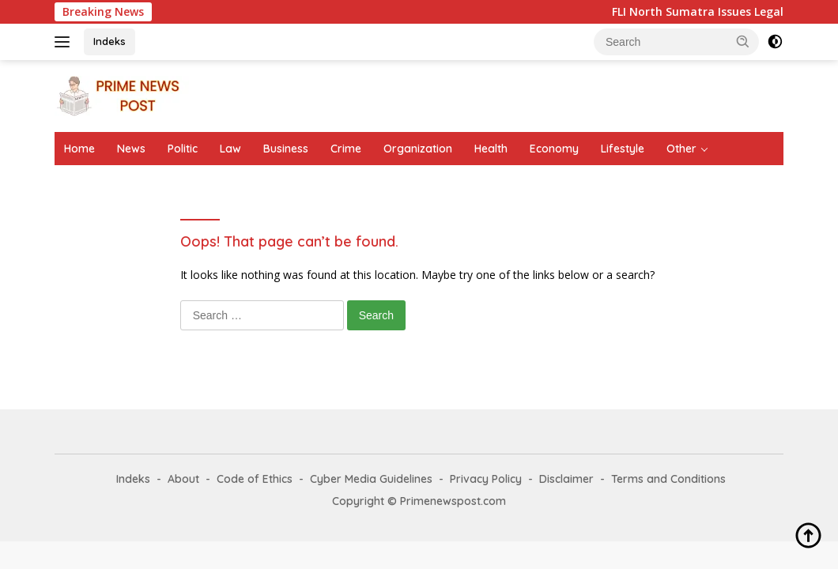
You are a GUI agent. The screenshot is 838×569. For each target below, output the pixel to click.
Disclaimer (566, 479)
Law (230, 148)
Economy (554, 148)
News (131, 148)
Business (285, 148)
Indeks (109, 41)
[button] (743, 41)
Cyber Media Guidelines (371, 479)
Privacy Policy (486, 479)
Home (79, 148)
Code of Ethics (255, 479)
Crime (345, 148)
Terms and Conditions (668, 479)
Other (681, 148)
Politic (183, 148)
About (183, 479)
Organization (417, 148)
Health (491, 148)
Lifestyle (622, 148)
